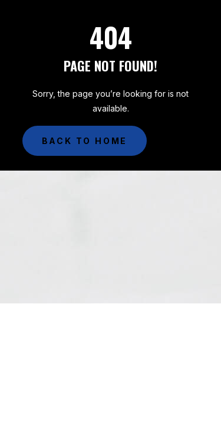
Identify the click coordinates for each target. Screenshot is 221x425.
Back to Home (85, 141)
